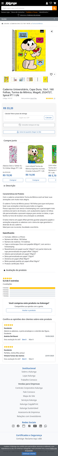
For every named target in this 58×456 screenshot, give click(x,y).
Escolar (7, 23)
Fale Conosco (29, 392)
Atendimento (43, 12)
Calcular (49, 117)
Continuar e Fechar (29, 454)
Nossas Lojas (5, 12)
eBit (40, 438)
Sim (24, 339)
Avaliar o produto (29, 310)
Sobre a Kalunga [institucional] (29, 371)
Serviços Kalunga (29, 400)
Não (31, 339)
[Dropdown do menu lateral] (29, 19)
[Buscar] (54, 8)
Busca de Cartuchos (18, 12)
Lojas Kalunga (29, 375)
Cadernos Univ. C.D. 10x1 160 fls (20, 23)
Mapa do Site (29, 396)
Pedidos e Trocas (31, 12)
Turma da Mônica (37, 23)
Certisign (20, 438)
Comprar (13, 180)
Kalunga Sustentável (29, 408)
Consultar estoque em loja (29, 125)
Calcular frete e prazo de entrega (16, 114)
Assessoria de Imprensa (29, 412)
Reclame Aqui (31, 438)
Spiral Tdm (33, 98)
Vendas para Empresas (29, 383)
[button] (6, 79)
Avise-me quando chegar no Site (29, 132)
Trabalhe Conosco (29, 379)
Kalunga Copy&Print (29, 404)
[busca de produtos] (26, 8)
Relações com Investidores (29, 416)
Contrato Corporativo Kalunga (29, 388)
